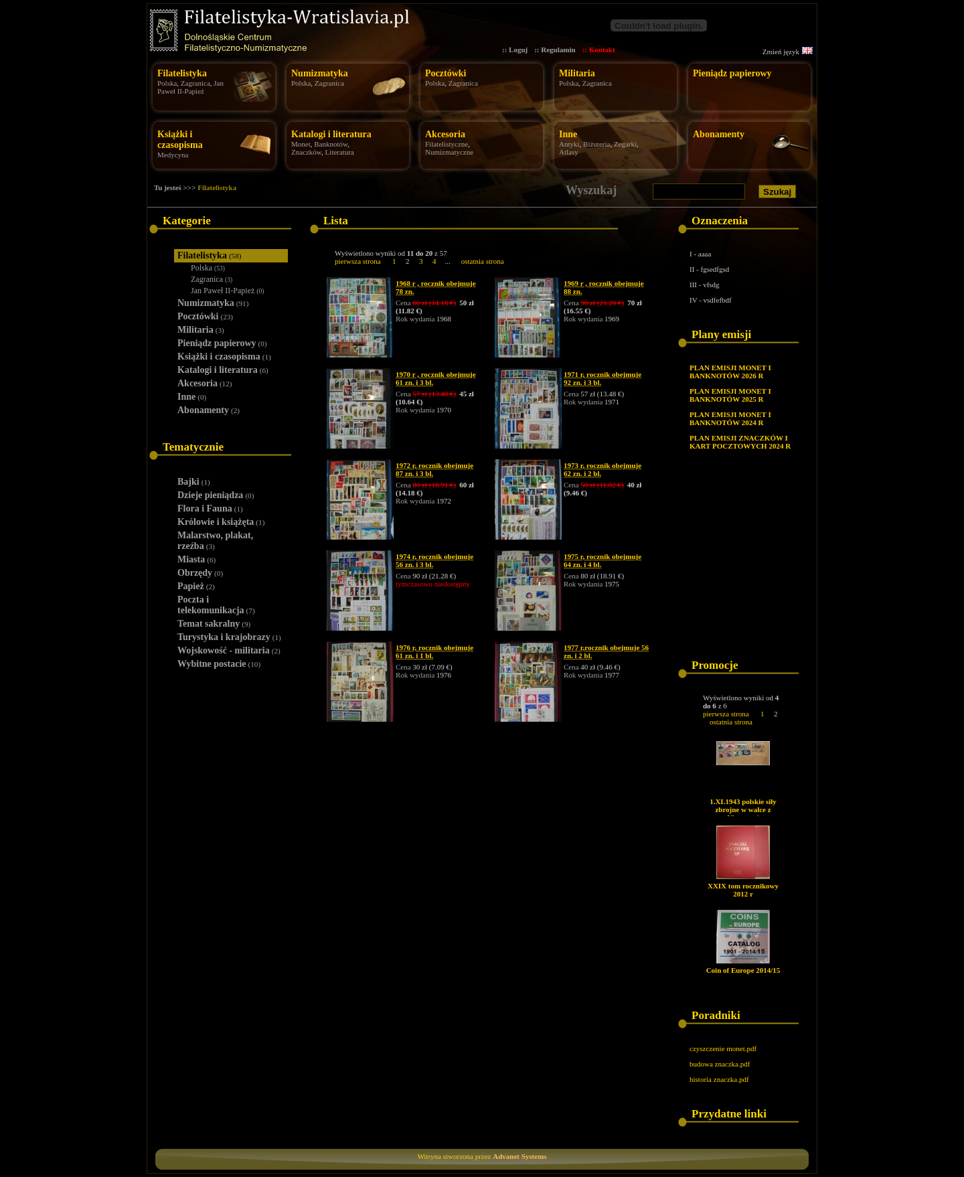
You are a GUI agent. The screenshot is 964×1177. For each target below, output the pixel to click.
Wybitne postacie (218, 664)
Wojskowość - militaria (228, 650)
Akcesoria (445, 134)
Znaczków (306, 152)
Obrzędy (200, 573)
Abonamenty (718, 134)
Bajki (193, 482)
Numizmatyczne (449, 152)
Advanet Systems (519, 1156)
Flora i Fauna (210, 508)
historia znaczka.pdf (719, 1079)
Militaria (577, 73)
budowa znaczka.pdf (720, 1064)
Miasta (196, 559)
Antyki (569, 144)
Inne (568, 134)
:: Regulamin (554, 50)
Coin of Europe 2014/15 (743, 970)
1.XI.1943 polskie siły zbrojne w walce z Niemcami (743, 809)
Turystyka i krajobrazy (229, 637)
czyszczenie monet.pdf (723, 1048)
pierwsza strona (358, 261)
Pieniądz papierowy (732, 73)
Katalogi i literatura (331, 134)
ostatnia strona (482, 261)
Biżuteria (596, 144)
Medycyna (172, 155)
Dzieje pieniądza (215, 495)
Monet (301, 144)
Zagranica (195, 83)
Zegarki (625, 144)
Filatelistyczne (446, 144)
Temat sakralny (213, 624)
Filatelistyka (182, 73)
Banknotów (330, 144)
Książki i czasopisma (180, 139)
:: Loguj (515, 50)
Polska (167, 83)
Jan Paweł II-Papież (190, 87)
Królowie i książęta (220, 522)
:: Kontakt (598, 50)
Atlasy (568, 152)
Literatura (339, 152)
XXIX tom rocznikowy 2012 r (743, 890)
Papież (196, 586)
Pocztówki (445, 73)
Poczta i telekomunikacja (216, 605)
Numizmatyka (319, 73)
